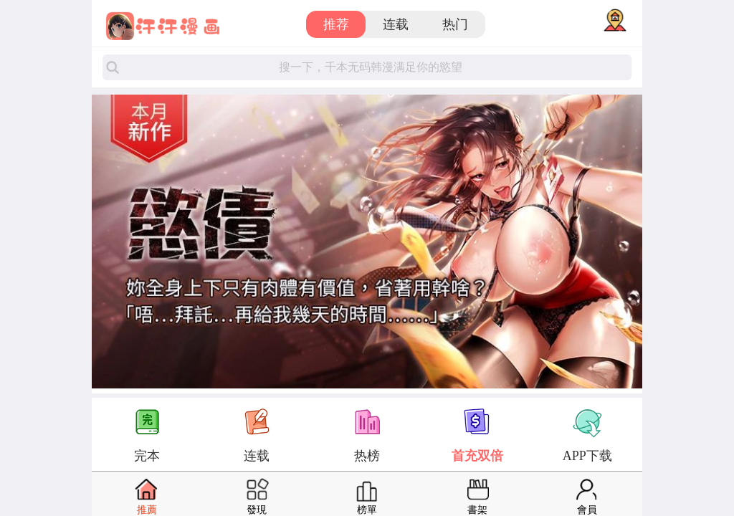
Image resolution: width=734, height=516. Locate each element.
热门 (455, 24)
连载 (396, 24)
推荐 (336, 24)
